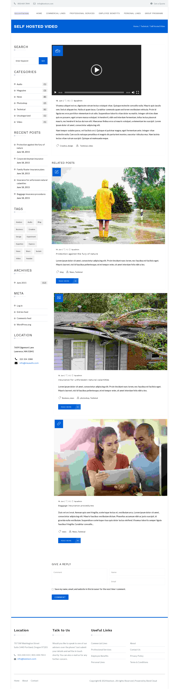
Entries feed (22, 312)
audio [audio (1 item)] (30, 222)
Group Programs (154, 13)
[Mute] (133, 92)
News (32, 96)
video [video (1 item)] (18, 258)
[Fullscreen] (137, 92)
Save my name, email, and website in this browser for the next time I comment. (90, 589)
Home (39, 13)
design (70, 146)
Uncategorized (32, 115)
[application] (96, 70)
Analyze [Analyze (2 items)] (19, 222)
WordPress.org (24, 324)
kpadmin (78, 101)
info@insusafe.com (29, 363)
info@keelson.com (45, 3)
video (32, 122)
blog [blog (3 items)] (39, 222)
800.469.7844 (23, 3)
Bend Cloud (151, 680)
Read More (67, 281)
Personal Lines (132, 13)
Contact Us (135, 649)
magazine (32, 90)
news (72, 398)
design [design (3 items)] (18, 237)
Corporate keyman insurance (30, 158)
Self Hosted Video (157, 26)
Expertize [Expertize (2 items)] (19, 244)
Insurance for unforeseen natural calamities (32, 182)
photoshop (32, 103)
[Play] (55, 92)
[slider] (94, 92)
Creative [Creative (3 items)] (32, 229)
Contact (34, 680)
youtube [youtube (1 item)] (29, 258)
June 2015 (32, 282)
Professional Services (82, 13)
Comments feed (24, 318)
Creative (63, 146)
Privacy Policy (136, 656)
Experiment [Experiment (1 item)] (31, 237)
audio (32, 84)
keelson (111, 680)
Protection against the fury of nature (31, 146)
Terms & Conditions (139, 662)
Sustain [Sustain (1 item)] (38, 251)
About (133, 643)
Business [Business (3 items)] (19, 229)
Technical (144, 26)
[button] (96, 70)
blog (61, 272)
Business (65, 398)
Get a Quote (159, 3)
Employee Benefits (109, 13)
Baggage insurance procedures (31, 194)
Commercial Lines (55, 13)
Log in (20, 305)
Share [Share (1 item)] (28, 251)
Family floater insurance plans (30, 169)
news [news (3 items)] (18, 251)
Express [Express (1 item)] (32, 244)
